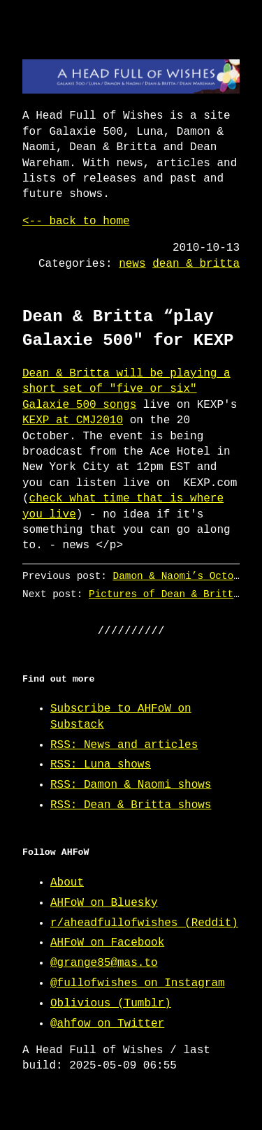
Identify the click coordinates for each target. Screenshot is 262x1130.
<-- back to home (76, 221)
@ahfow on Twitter (107, 1024)
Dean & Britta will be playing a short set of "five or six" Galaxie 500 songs (126, 389)
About (67, 882)
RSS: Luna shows (100, 764)
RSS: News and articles (124, 745)
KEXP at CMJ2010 (72, 420)
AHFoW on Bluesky (104, 903)
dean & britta (196, 264)
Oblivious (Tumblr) (110, 1003)
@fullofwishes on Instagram (137, 983)
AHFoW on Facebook (107, 943)
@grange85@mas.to (104, 963)
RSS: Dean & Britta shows (130, 805)
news (132, 264)
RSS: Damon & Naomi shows (130, 785)
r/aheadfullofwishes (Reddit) (144, 923)
